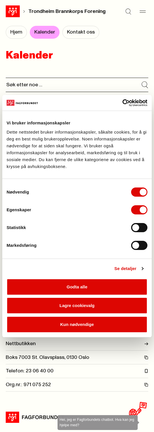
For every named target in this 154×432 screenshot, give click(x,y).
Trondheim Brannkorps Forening (67, 11)
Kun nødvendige (77, 324)
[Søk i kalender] (144, 85)
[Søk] (128, 11)
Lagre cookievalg (77, 305)
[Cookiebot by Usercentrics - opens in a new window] (122, 103)
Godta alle (77, 286)
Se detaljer (125, 268)
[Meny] (142, 11)
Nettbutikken (77, 344)
